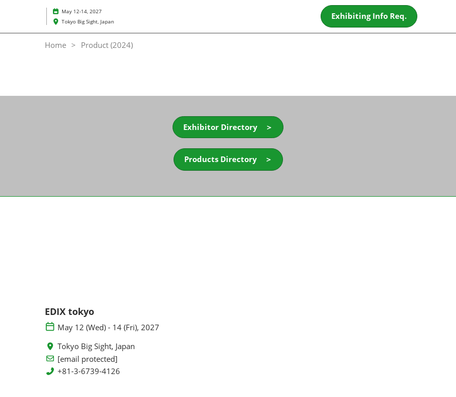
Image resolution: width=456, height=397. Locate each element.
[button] (369, 16)
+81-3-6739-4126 (89, 371)
